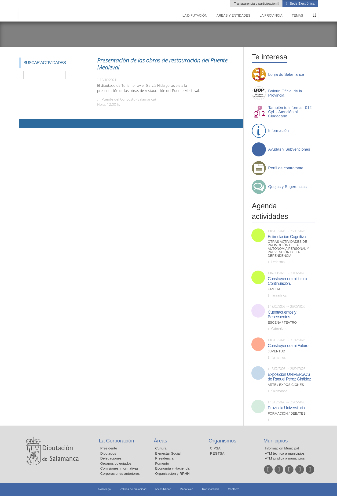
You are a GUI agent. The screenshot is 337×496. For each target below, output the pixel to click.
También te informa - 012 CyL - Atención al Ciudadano (290, 112)
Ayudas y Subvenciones (289, 149)
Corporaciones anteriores (120, 473)
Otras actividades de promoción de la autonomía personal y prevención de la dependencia (288, 248)
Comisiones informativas (119, 468)
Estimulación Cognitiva (287, 236)
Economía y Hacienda (172, 468)
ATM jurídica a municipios (285, 458)
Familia (274, 289)
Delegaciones (111, 458)
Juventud (276, 351)
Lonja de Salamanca (286, 74)
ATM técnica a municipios (285, 453)
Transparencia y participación (256, 3)
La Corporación (116, 441)
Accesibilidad (163, 489)
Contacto (233, 489)
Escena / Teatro (282, 322)
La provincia (271, 15)
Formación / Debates (287, 413)
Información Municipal (282, 448)
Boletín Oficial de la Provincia (285, 93)
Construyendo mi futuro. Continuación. (288, 281)
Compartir (24, 123)
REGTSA (217, 453)
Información (278, 131)
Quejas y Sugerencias (287, 187)
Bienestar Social (167, 453)
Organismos (222, 441)
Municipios (276, 441)
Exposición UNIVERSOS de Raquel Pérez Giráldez (289, 376)
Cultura (160, 448)
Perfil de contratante (285, 168)
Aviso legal (104, 489)
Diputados (108, 453)
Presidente (108, 448)
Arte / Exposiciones (286, 385)
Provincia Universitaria (286, 407)
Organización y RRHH (172, 473)
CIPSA (215, 448)
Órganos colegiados (116, 463)
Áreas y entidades (233, 15)
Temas (297, 15)
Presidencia (164, 458)
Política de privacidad (133, 489)
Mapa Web (186, 489)
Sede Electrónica (302, 3)
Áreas (160, 441)
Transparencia (211, 489)
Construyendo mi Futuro (288, 345)
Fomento (162, 463)
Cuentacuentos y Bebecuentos (282, 314)
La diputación (195, 15)
